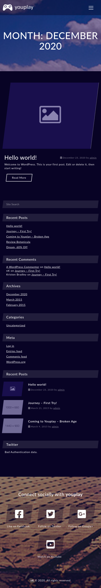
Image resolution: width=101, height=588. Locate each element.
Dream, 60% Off (17, 247)
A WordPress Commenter (22, 266)
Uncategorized (15, 325)
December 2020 (16, 294)
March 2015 (14, 299)
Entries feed (14, 351)
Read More (19, 177)
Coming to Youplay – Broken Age (27, 236)
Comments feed (16, 356)
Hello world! (20, 157)
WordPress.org (15, 361)
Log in (10, 345)
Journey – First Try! (19, 231)
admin (93, 157)
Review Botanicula (18, 241)
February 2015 (15, 304)
